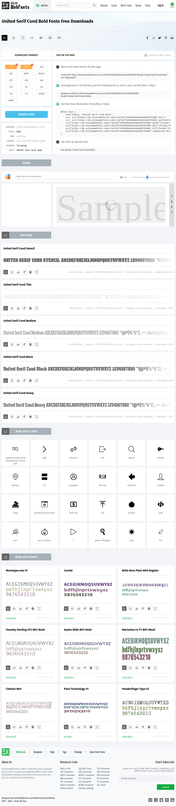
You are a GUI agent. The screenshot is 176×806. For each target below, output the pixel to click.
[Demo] (23, 38)
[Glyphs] (32, 38)
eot (11, 73)
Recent (104, 5)
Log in (160, 5)
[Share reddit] (153, 37)
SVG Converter (85, 772)
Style (52, 752)
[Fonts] (59, 38)
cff (41, 87)
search (94, 5)
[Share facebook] (147, 37)
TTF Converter (103, 768)
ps (26, 87)
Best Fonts (126, 5)
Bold (18, 131)
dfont (41, 94)
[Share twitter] (159, 37)
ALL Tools (101, 785)
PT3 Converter (85, 778)
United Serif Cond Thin (17, 284)
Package (78, 752)
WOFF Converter (67, 775)
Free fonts (17, 5)
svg (41, 67)
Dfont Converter (67, 785)
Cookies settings (86, 788)
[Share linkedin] (172, 37)
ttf (11, 67)
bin (41, 80)
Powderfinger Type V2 (135, 689)
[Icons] (50, 38)
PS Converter (103, 778)
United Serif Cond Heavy (18, 393)
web (26, 67)
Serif (27, 150)
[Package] (41, 38)
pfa (26, 80)
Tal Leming (21, 145)
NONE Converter (86, 785)
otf (11, 80)
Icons (114, 5)
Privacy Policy (66, 788)
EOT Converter (103, 772)
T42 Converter (85, 782)
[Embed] (30, 272)
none (11, 100)
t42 (11, 94)
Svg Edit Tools (85, 768)
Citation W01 (14, 689)
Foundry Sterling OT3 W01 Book (25, 629)
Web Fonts (21, 752)
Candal (68, 570)
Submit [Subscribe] (165, 787)
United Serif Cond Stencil (19, 248)
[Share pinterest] (166, 37)
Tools (148, 5)
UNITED (19, 150)
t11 (26, 94)
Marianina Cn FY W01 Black (138, 629)
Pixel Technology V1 (76, 689)
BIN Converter (66, 778)
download (26, 114)
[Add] (4, 38)
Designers (38, 752)
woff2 (42, 73)
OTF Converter (66, 772)
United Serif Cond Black (18, 357)
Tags (64, 752)
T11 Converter (103, 782)
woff (26, 73)
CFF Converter (66, 782)
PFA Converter (103, 775)
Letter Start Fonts (97, 752)
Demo (138, 5)
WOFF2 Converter (86, 775)
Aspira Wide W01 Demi (78, 629)
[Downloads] (18, 272)
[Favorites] (13, 38)
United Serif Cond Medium (19, 320)
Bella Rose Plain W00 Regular (140, 570)
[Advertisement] (27, 204)
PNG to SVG (65, 768)
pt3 (11, 87)
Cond (33, 150)
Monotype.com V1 (17, 570)
